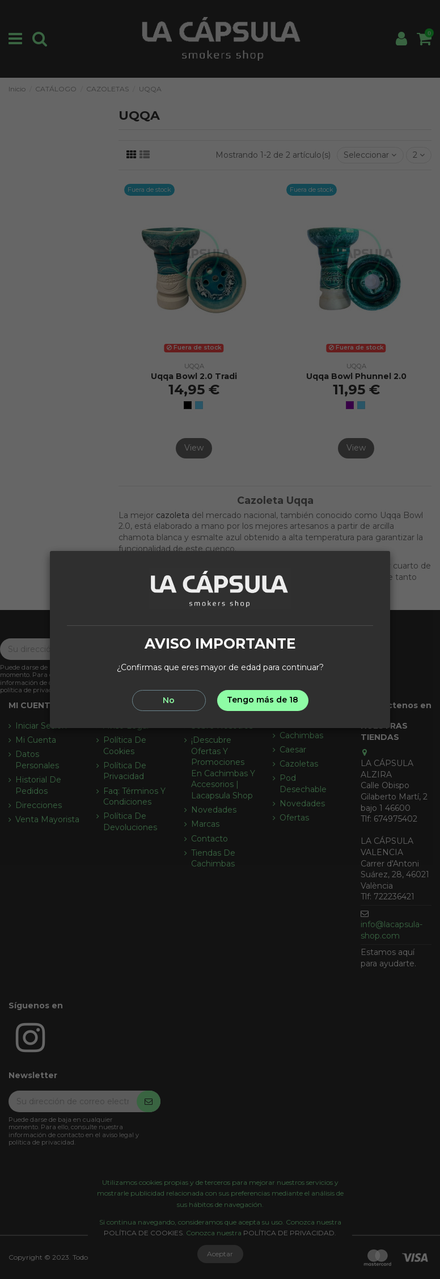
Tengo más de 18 (262, 700)
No (169, 700)
